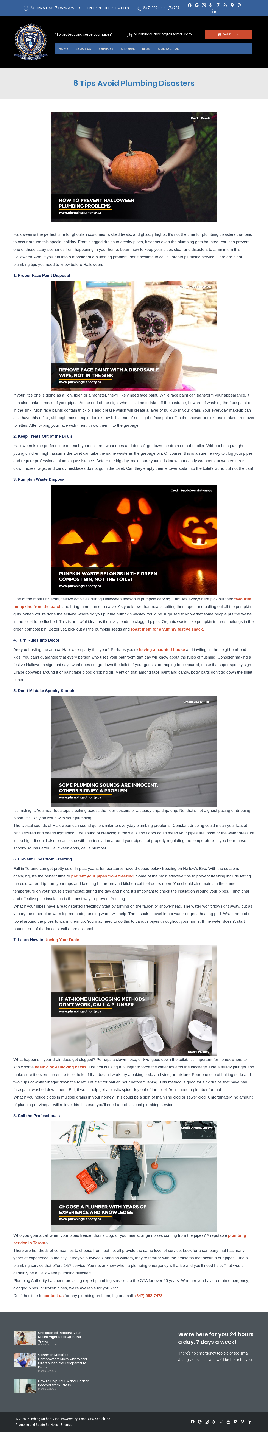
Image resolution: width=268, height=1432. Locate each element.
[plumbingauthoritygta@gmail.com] (129, 34)
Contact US (175, 48)
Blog (152, 48)
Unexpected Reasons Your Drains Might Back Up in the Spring (59, 1336)
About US (85, 48)
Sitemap (66, 1425)
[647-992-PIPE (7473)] (139, 8)
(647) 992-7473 (149, 1295)
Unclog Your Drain (61, 940)
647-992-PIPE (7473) (161, 7)
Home (64, 48)
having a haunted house (162, 649)
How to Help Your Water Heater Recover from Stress (63, 1383)
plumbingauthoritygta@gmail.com (162, 34)
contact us (54, 1295)
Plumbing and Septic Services (37, 1425)
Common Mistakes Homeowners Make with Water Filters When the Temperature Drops (62, 1361)
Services (109, 48)
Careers (132, 48)
